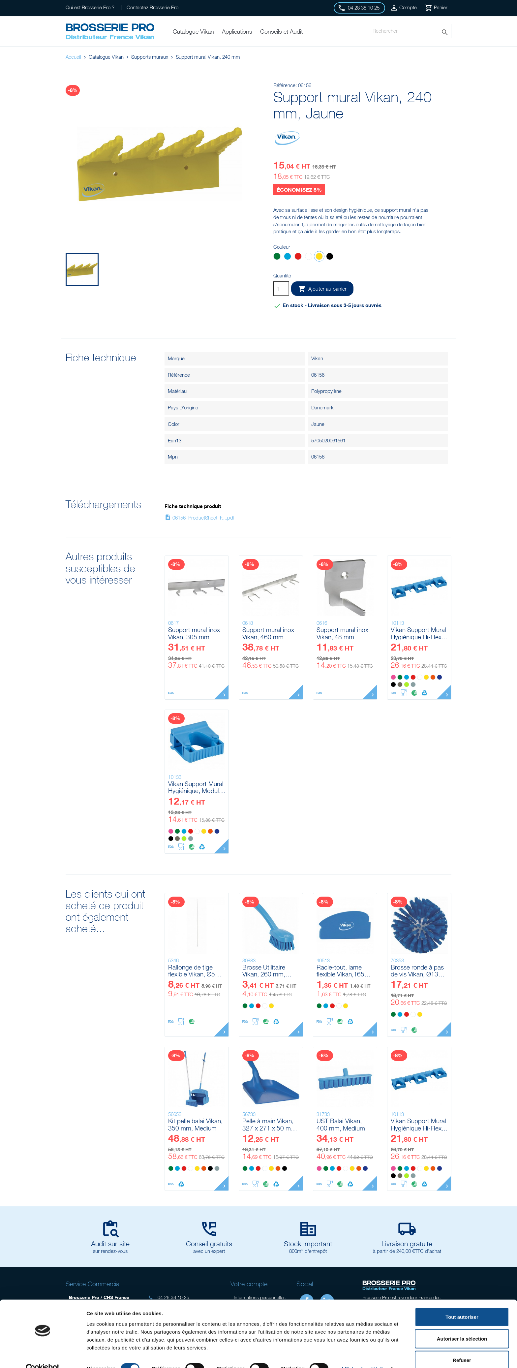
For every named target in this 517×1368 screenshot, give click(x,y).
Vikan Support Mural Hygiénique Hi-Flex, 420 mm (418, 633)
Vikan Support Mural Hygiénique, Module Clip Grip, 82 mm (196, 787)
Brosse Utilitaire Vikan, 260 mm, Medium (263, 971)
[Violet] (439, 677)
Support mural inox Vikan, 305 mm (194, 633)
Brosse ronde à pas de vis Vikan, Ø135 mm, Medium (417, 971)
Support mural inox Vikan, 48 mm (342, 633)
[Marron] (400, 684)
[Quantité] (281, 288)
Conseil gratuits (209, 1243)
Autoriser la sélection (462, 1325)
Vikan (317, 358)
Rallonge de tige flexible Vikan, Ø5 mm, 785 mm (191, 971)
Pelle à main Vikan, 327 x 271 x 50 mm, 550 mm (270, 1124)
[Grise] (413, 684)
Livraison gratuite (406, 1243)
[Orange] (433, 677)
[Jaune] (319, 257)
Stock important (308, 1243)
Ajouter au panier (322, 289)
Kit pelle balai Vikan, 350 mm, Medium (195, 1124)
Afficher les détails (363, 1355)
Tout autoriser (461, 1303)
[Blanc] (308, 257)
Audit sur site (110, 1243)
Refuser (462, 1346)
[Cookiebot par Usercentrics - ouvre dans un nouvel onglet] (43, 1355)
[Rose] (393, 677)
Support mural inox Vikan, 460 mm (268, 633)
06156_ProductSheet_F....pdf (199, 518)
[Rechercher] (410, 31)
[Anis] (406, 684)
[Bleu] (287, 257)
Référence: (285, 85)
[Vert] (277, 257)
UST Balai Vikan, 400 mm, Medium (341, 1124)
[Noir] (329, 257)
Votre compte (248, 1284)
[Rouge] (298, 257)
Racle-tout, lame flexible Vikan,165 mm (340, 971)
